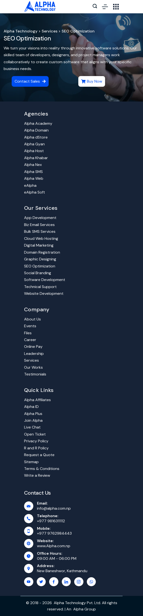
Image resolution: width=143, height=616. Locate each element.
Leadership (34, 353)
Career (30, 339)
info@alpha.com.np (54, 508)
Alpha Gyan (34, 144)
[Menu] (105, 6)
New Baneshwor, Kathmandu (62, 570)
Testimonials (35, 374)
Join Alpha (33, 420)
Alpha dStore (36, 137)
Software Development (44, 279)
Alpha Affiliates (37, 399)
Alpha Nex (33, 164)
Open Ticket (35, 434)
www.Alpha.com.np (53, 545)
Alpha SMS (33, 171)
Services (49, 31)
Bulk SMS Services (39, 231)
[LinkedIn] (66, 581)
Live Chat (32, 427)
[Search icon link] (95, 7)
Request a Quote (39, 454)
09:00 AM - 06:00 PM (56, 558)
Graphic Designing (40, 259)
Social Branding (37, 272)
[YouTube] (28, 581)
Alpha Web (33, 178)
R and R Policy (36, 448)
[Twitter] (41, 581)
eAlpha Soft (34, 192)
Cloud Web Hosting (41, 238)
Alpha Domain (36, 130)
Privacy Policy (36, 441)
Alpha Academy (38, 123)
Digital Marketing (39, 245)
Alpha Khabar (36, 157)
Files (28, 332)
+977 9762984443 (54, 533)
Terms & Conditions (41, 468)
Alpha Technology (20, 31)
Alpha (78, 609)
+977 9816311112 (51, 520)
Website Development (43, 293)
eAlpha (30, 185)
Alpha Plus (33, 413)
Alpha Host (34, 150)
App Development (40, 217)
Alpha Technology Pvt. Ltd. (77, 602)
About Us (32, 319)
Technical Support (40, 286)
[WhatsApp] (91, 581)
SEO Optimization (27, 38)
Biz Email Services (39, 224)
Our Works (33, 367)
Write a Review (37, 475)
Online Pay (33, 346)
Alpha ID (31, 406)
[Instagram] (78, 581)
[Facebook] (53, 581)
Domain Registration (42, 252)
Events (30, 325)
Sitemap (31, 461)
